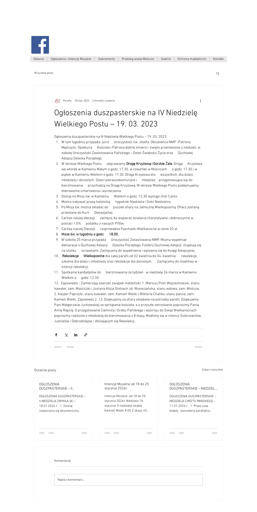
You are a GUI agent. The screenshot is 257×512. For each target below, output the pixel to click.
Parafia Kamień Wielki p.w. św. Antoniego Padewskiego (72, 21)
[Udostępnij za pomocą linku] (86, 335)
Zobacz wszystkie (212, 369)
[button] (218, 73)
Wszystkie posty (43, 73)
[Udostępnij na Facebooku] (56, 335)
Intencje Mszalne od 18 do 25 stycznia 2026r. (126, 386)
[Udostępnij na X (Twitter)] (66, 335)
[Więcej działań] (200, 100)
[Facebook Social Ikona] (40, 45)
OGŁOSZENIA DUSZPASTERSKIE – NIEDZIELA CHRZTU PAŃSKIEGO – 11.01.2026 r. (193, 386)
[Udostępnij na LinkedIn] (76, 335)
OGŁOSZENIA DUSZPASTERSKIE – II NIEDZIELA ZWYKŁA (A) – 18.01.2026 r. (58, 386)
